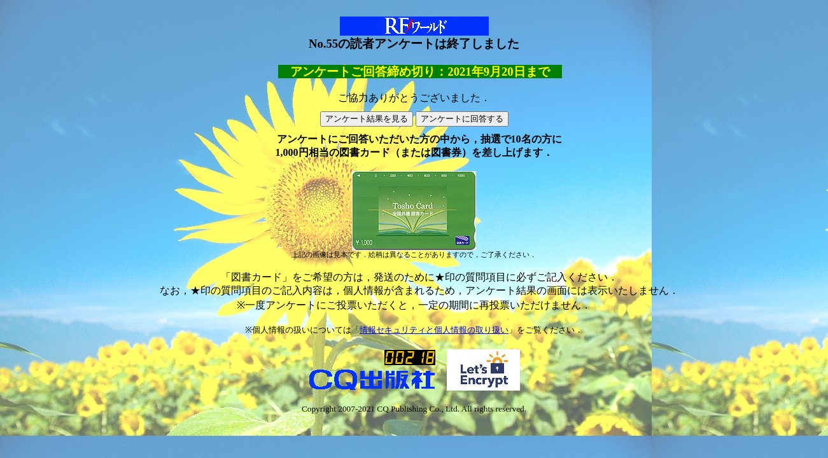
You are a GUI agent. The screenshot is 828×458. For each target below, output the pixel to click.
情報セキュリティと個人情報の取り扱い (434, 330)
